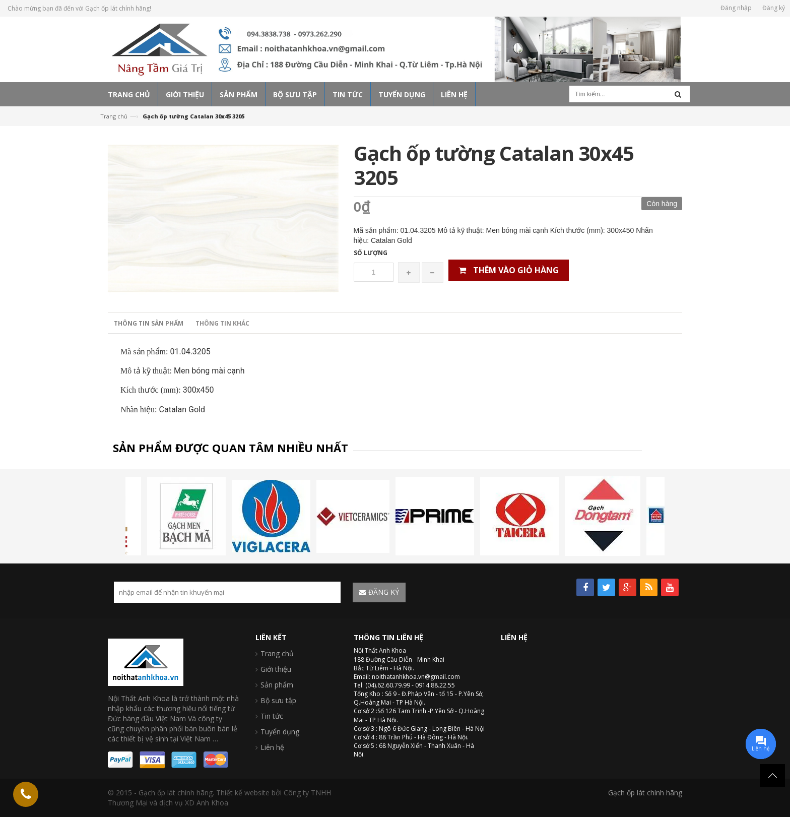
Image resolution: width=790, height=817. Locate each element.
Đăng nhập (736, 8)
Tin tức (271, 716)
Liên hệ (272, 747)
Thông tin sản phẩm (148, 323)
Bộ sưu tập (278, 700)
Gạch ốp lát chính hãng (645, 792)
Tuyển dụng (279, 731)
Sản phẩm (276, 684)
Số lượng (370, 252)
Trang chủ (113, 116)
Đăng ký (773, 8)
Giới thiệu (275, 669)
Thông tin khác (222, 323)
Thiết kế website (243, 792)
